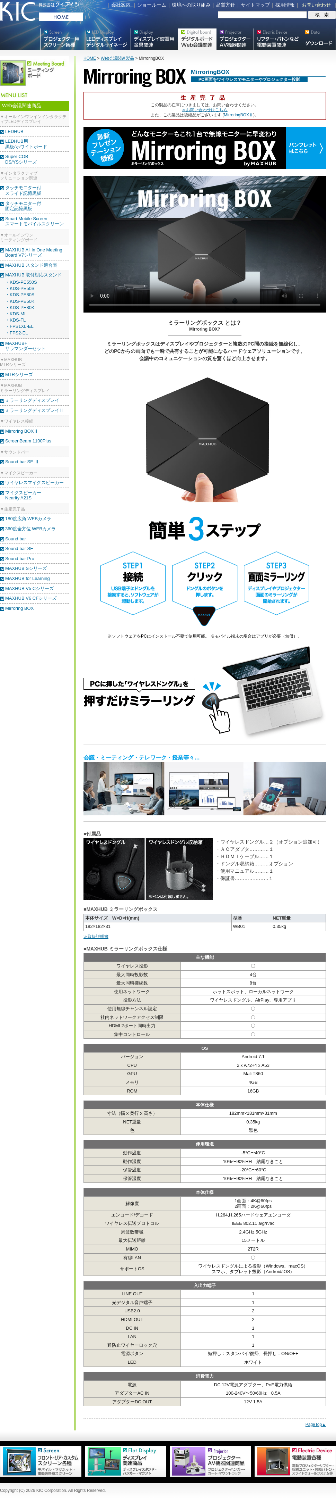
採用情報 (285, 5)
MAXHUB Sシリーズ (26, 568)
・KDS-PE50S (20, 288)
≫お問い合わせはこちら (205, 109)
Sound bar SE (19, 548)
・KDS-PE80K (20, 307)
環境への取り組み (191, 5)
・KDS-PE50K (20, 301)
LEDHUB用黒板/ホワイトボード (26, 144)
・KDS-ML (16, 313)
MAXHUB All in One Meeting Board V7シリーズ (33, 252)
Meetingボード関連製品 (197, 39)
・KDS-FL (15, 320)
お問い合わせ (316, 5)
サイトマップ (255, 5)
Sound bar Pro (19, 558)
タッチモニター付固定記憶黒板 (23, 206)
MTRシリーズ (19, 374)
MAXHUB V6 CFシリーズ (30, 598)
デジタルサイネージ (107, 39)
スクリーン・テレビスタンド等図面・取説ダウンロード (319, 39)
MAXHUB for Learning (27, 578)
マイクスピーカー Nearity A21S (23, 495)
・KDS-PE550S (21, 282)
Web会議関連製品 (117, 58)
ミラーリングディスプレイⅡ (34, 410)
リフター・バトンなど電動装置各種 (278, 39)
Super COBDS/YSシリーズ (21, 159)
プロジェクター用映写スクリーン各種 (61, 39)
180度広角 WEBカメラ (28, 518)
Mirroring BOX (19, 608)
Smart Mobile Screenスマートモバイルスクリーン (34, 221)
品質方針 (225, 5)
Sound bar (15, 538)
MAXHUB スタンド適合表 (31, 265)
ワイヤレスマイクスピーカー (34, 482)
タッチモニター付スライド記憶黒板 (23, 190)
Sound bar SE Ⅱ (22, 461)
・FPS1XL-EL (19, 326)
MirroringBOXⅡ (238, 115)
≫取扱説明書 (95, 936)
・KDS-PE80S (20, 294)
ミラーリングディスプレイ (32, 400)
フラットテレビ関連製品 (154, 39)
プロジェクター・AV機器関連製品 (235, 39)
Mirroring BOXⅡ (21, 431)
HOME (89, 58)
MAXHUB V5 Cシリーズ (29, 588)
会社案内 (121, 5)
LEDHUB (14, 131)
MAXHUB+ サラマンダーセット (25, 346)
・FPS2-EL (16, 332)
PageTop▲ (316, 1424)
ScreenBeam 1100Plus (28, 440)
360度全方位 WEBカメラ (30, 528)
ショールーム (151, 5)
